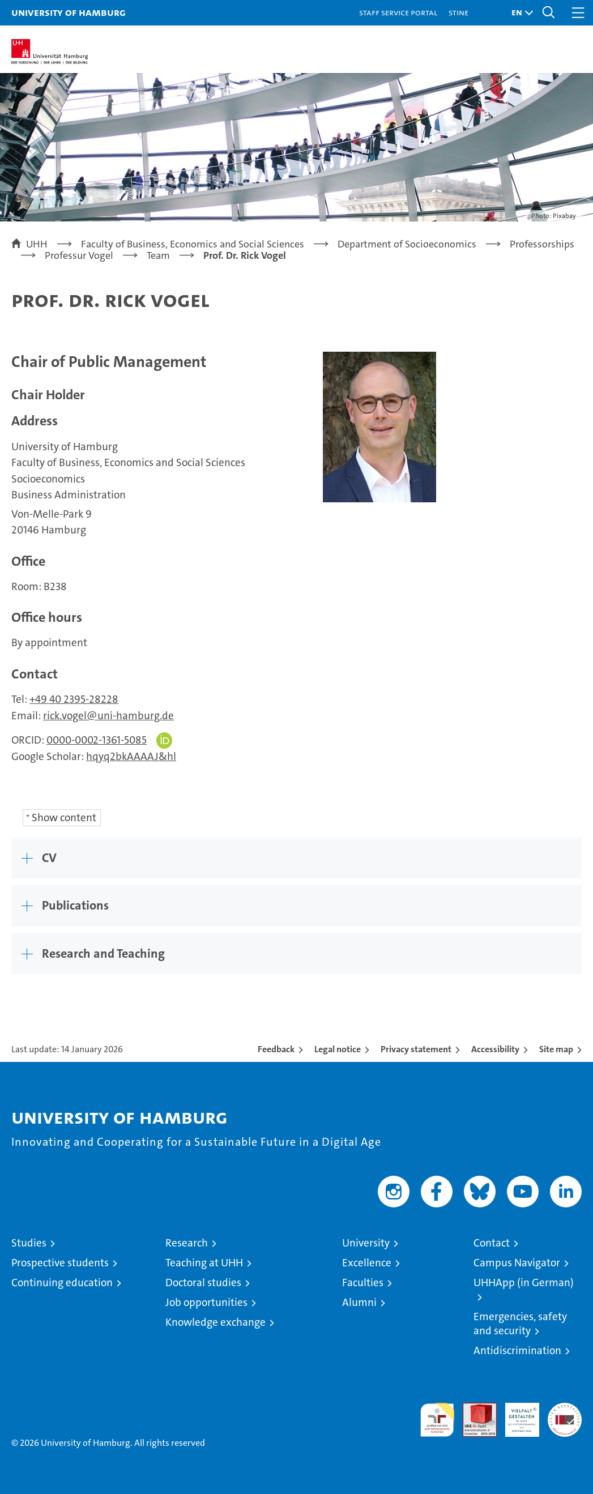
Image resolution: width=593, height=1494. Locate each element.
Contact (491, 1243)
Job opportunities (206, 1302)
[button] (519, 12)
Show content (64, 817)
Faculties (362, 1282)
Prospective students (60, 1263)
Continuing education (62, 1282)
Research (186, 1243)
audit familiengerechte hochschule (437, 1420)
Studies (28, 1243)
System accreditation (565, 1415)
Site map (556, 1049)
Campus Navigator (516, 1263)
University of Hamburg (68, 12)
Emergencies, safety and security (520, 1323)
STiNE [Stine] (458, 12)
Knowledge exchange (215, 1322)
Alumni (359, 1302)
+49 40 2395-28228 (73, 699)
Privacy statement (416, 1049)
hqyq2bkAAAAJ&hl (131, 756)
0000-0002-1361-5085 (96, 740)
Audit (473, 1409)
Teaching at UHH (204, 1263)
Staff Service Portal (398, 12)
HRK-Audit (516, 1415)
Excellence (366, 1263)
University (366, 1243)
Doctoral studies (203, 1282)
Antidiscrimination (517, 1350)
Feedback (276, 1049)
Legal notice (337, 1049)
